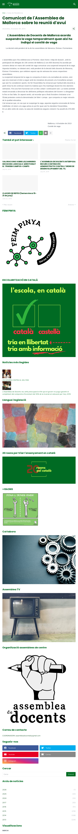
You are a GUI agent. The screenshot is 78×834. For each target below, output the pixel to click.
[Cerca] (75, 4)
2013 (39, 819)
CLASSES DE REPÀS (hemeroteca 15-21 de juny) (19, 194)
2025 (39, 794)
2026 (39, 789)
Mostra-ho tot (70, 140)
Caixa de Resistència (15, 13)
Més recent (8, 205)
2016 (39, 807)
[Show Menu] (3, 4)
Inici (3, 13)
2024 (39, 798)
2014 (39, 815)
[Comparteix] (74, 29)
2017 (39, 802)
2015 (39, 811)
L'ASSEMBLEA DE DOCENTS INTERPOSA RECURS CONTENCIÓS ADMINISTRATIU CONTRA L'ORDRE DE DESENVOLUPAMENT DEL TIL (57, 165)
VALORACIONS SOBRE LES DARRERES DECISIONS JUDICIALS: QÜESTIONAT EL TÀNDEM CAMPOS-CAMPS (19, 164)
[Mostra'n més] (50, 133)
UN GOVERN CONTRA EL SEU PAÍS (15, 380)
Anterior (71, 205)
